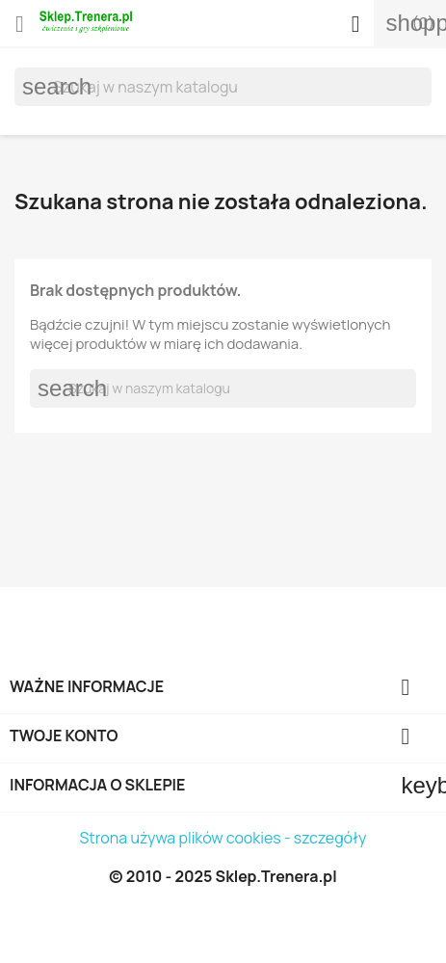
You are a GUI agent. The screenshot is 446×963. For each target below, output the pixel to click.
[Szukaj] (223, 86)
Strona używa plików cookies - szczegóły (222, 837)
